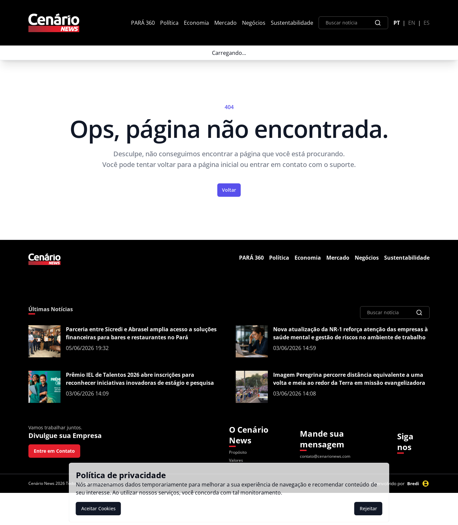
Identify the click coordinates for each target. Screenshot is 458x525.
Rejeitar (368, 508)
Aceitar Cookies (98, 508)
